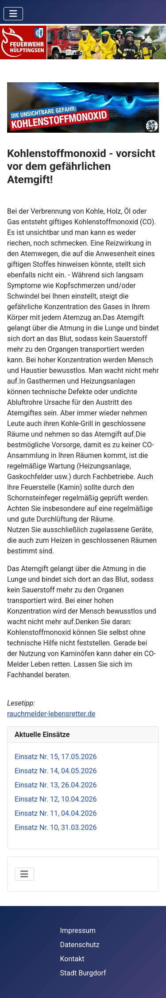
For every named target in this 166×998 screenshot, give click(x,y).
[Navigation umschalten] (13, 13)
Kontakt (72, 959)
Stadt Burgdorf (83, 973)
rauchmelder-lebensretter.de (51, 714)
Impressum (78, 930)
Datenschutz (80, 944)
